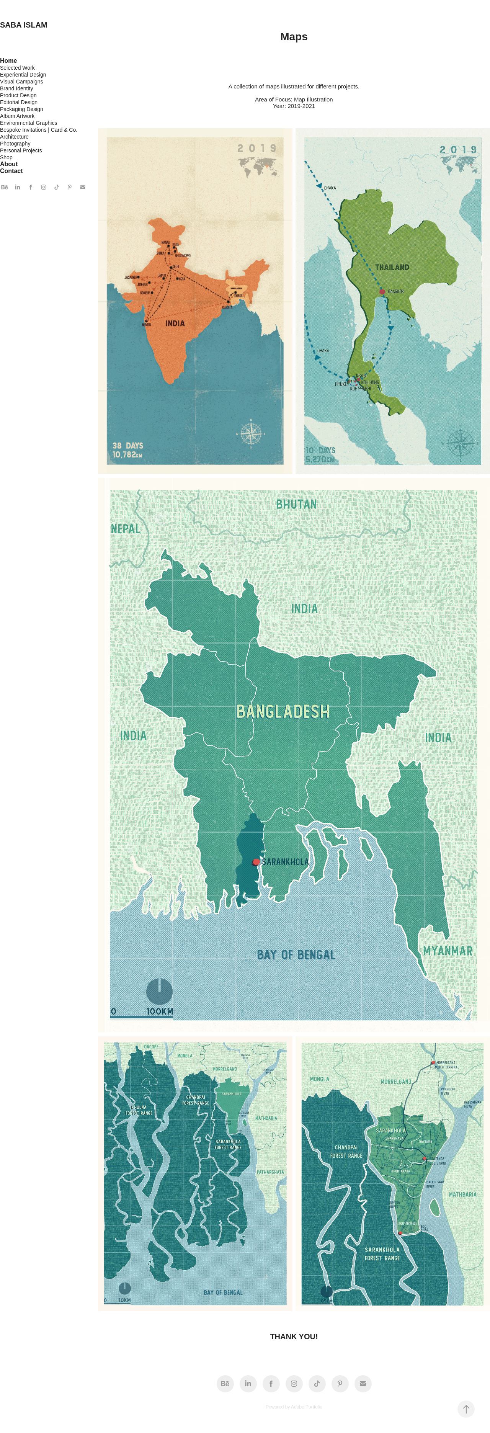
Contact (11, 171)
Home (8, 60)
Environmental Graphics (28, 123)
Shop (6, 157)
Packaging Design (21, 109)
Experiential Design (23, 75)
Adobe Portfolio (306, 1407)
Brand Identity (16, 88)
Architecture (14, 137)
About (9, 164)
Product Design (18, 95)
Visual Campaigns (21, 81)
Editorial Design (19, 102)
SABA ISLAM (23, 25)
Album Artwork (17, 116)
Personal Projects (21, 150)
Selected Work (17, 68)
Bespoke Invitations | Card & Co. (38, 130)
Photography (15, 144)
